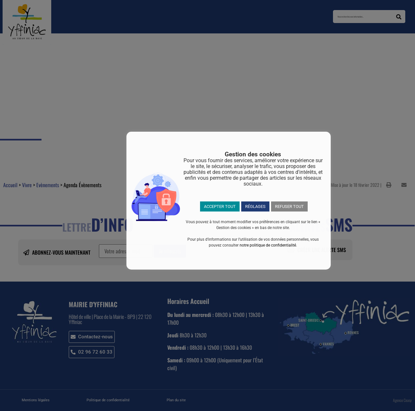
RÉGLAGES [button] (255, 206)
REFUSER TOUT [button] (289, 206)
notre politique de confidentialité (268, 245)
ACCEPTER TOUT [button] (220, 206)
